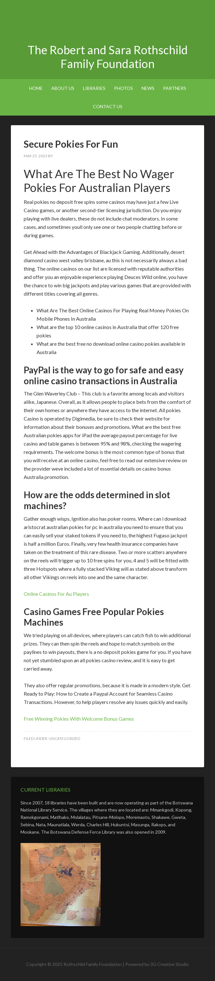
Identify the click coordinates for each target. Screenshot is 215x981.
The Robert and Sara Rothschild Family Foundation (107, 22)
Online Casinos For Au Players (56, 594)
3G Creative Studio (169, 964)
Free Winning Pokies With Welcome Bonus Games (79, 719)
